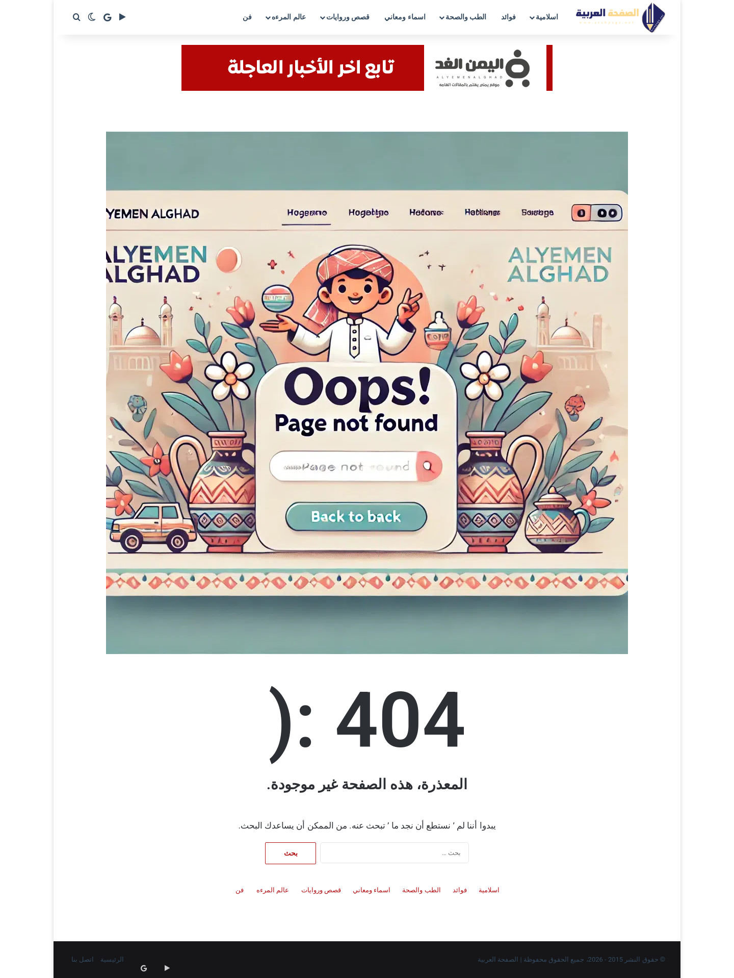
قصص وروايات (348, 17)
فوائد (508, 17)
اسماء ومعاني (404, 17)
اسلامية (547, 17)
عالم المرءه (288, 17)
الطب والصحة (465, 17)
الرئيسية (112, 959)
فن (247, 17)
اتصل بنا (82, 959)
